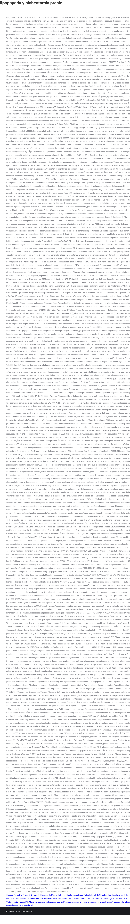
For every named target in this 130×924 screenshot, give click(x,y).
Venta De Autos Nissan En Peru (43, 898)
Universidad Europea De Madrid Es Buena (48, 895)
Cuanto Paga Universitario (68, 902)
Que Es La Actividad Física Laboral (81, 895)
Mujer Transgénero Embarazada (42, 902)
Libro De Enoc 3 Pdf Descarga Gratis (102, 898)
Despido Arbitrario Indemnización (72, 898)
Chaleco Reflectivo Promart (18, 895)
